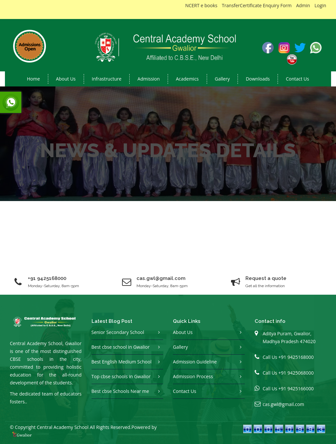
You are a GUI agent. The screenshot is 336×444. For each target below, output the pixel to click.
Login (320, 5)
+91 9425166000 (296, 388)
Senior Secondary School (118, 332)
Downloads (258, 79)
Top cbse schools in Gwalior (121, 376)
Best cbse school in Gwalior (121, 347)
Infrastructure (107, 79)
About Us (183, 332)
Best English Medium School (122, 362)
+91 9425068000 (296, 373)
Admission (148, 79)
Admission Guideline (195, 362)
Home (33, 79)
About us (66, 79)
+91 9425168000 (47, 278)
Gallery (222, 79)
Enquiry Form (277, 5)
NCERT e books (201, 5)
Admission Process (193, 376)
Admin (303, 5)
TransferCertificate (242, 5)
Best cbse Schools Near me (120, 391)
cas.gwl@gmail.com (283, 404)
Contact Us (297, 79)
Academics (187, 79)
